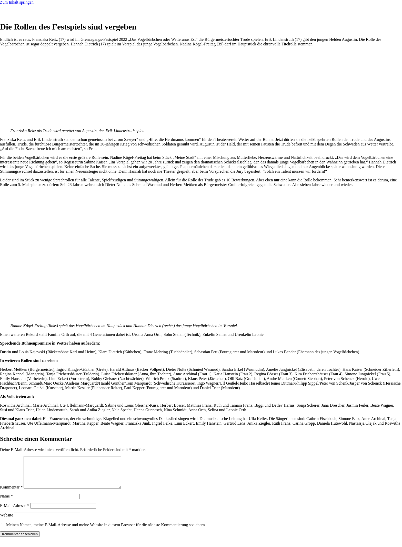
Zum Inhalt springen (17, 2)
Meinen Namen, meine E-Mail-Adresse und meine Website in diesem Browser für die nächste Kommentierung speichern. (106, 531)
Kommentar (11, 493)
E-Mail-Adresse (14, 512)
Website (6, 521)
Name (6, 502)
